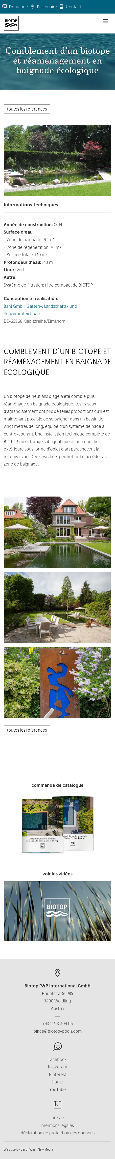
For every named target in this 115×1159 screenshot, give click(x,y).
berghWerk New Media (37, 1149)
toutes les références (27, 109)
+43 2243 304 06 (57, 1023)
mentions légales (57, 1125)
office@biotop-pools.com (57, 1031)
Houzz (57, 1081)
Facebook (57, 1059)
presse (57, 1117)
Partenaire (43, 6)
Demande (15, 6)
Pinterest (57, 1074)
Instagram (57, 1066)
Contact (70, 6)
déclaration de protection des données (57, 1132)
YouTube (57, 1089)
